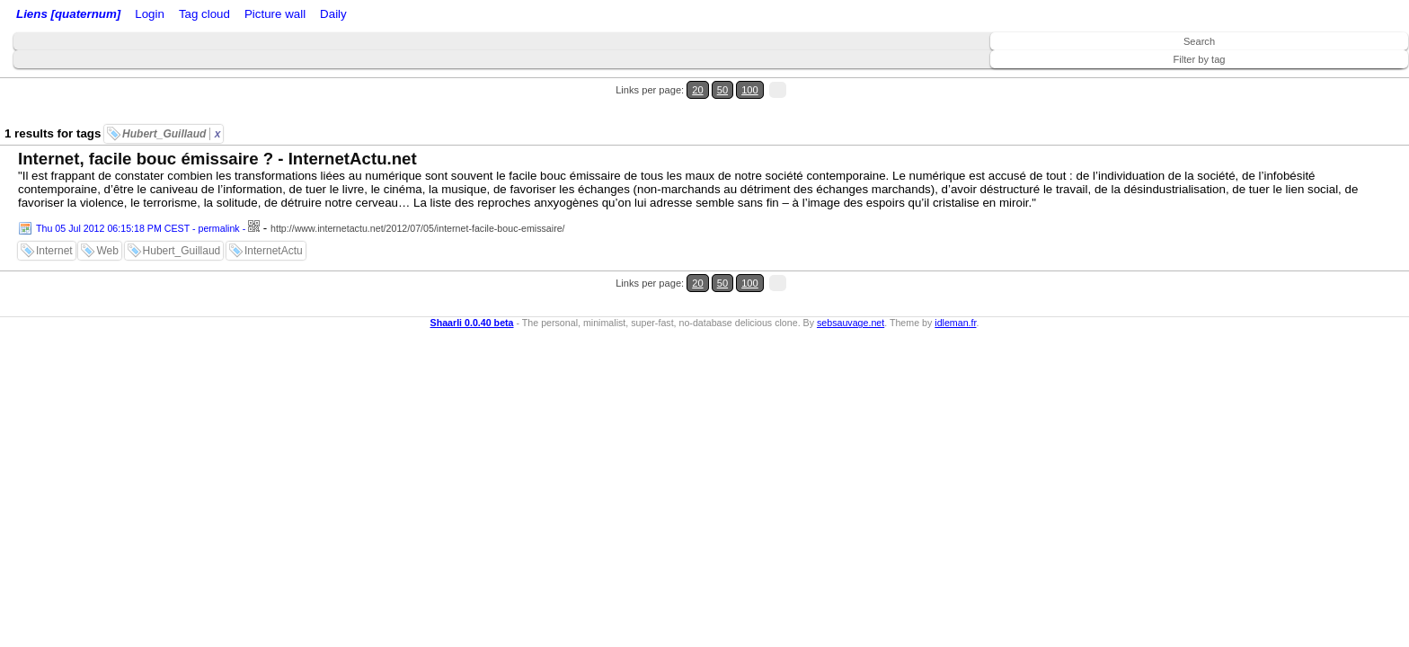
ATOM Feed (295, 15)
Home (137, 15)
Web (107, 218)
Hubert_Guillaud (171, 101)
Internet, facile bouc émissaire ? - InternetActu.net (217, 126)
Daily (469, 15)
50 (1343, 79)
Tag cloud (358, 15)
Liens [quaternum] (64, 15)
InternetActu (273, 218)
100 (1362, 79)
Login (174, 15)
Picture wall (419, 15)
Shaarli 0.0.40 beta (472, 267)
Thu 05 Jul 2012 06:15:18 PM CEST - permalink (138, 196)
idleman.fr (955, 267)
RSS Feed (221, 15)
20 (1326, 79)
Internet (54, 218)
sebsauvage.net (850, 267)
